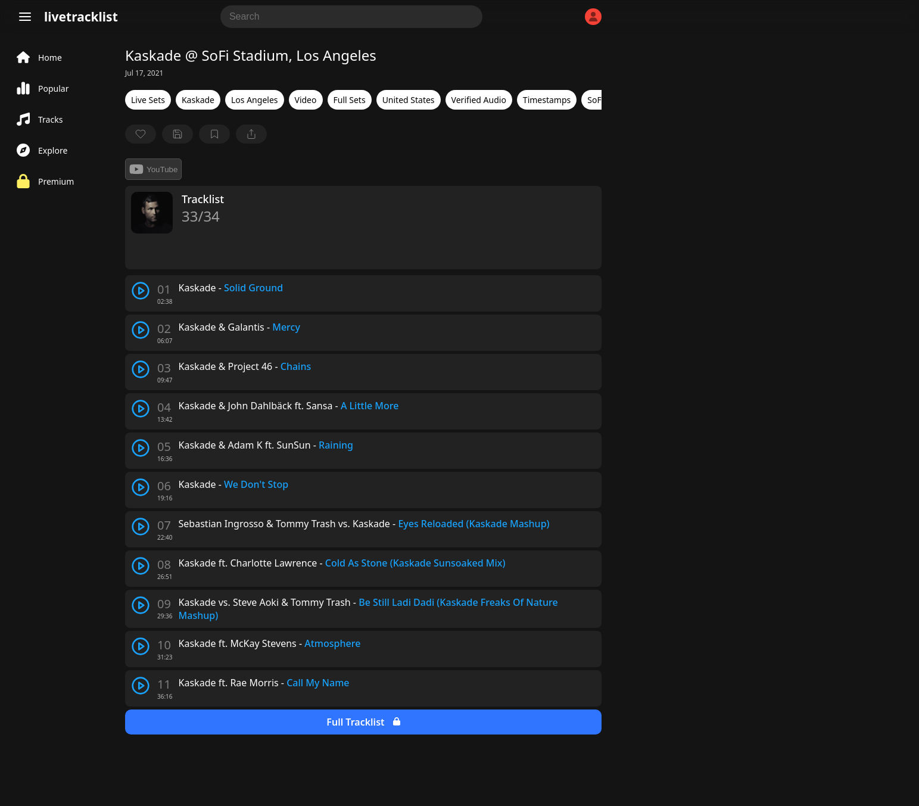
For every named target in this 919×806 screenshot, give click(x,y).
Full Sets (350, 99)
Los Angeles (254, 99)
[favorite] (140, 134)
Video (306, 99)
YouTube (153, 169)
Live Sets (148, 99)
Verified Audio (478, 99)
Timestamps (547, 99)
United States (408, 99)
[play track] (140, 290)
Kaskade (198, 99)
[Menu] (25, 17)
